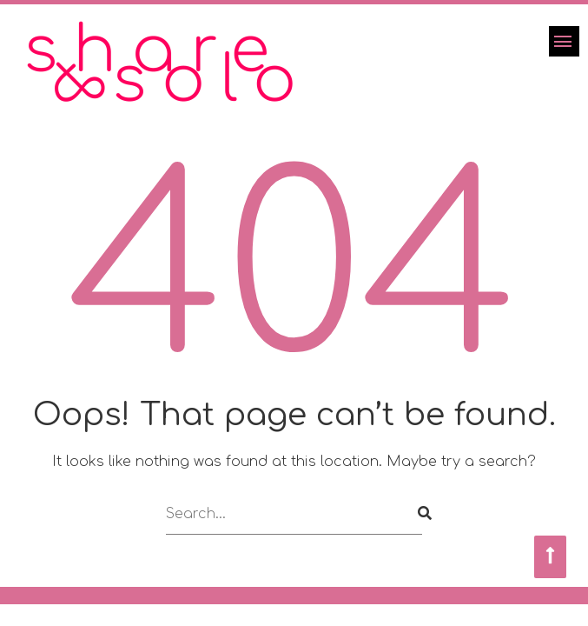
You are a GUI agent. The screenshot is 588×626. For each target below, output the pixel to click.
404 (294, 273)
